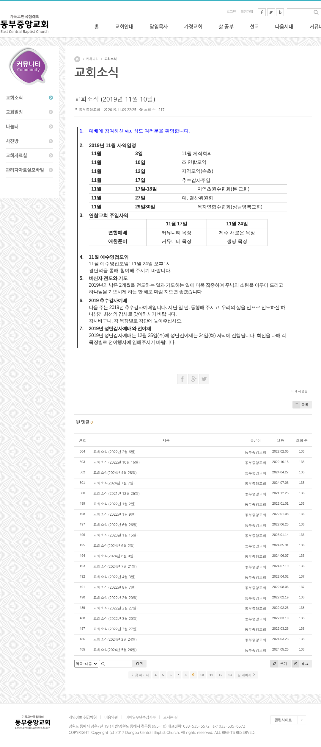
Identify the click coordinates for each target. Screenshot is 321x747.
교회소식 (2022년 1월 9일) (114, 514)
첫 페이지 (140, 675)
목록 (300, 404)
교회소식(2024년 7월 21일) (114, 566)
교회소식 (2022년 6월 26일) (115, 524)
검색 (139, 663)
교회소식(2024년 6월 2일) (113, 545)
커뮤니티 (92, 59)
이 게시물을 (299, 391)
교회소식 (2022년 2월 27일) (115, 608)
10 (202, 675)
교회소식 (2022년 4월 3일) (114, 576)
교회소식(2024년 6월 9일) (113, 556)
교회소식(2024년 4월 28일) (114, 472)
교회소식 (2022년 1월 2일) (114, 503)
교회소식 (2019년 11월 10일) (114, 99)
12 (220, 675)
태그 (300, 664)
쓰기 (278, 664)
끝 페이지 (246, 675)
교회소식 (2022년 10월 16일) (116, 462)
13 (230, 675)
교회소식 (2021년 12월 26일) (116, 493)
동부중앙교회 (89, 109)
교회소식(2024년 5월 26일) (114, 649)
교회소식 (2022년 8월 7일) (114, 587)
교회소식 (110, 59)
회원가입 (247, 11)
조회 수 (302, 440)
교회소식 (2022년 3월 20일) (115, 618)
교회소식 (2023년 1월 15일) (115, 535)
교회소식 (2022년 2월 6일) (114, 451)
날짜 (280, 440)
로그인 (231, 11)
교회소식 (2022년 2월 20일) (115, 597)
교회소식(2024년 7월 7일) (113, 483)
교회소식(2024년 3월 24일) (114, 639)
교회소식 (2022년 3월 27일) (115, 628)
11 (211, 675)
